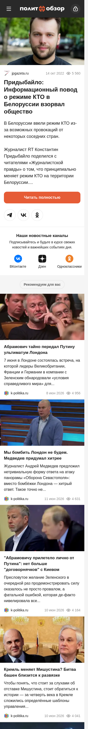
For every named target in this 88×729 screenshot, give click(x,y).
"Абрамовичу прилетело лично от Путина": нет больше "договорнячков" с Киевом (39, 564)
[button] (10, 215)
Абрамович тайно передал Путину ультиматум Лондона (39, 349)
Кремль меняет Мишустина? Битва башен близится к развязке (40, 672)
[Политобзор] (42, 9)
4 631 (73, 498)
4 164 (73, 610)
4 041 (73, 715)
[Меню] (9, 9)
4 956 (73, 393)
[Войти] (75, 9)
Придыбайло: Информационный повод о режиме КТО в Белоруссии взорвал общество (40, 97)
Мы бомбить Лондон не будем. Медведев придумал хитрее (36, 455)
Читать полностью (42, 197)
